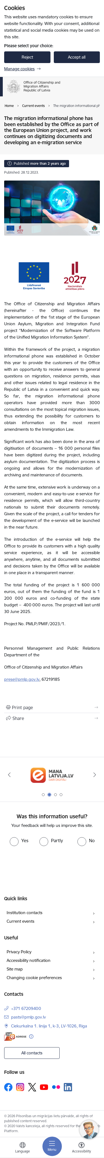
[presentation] (46, 867)
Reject (27, 57)
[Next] (95, 774)
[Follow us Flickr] (56, 1087)
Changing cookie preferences (34, 977)
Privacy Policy (19, 951)
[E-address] (15, 1036)
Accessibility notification (28, 960)
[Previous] (9, 774)
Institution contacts (24, 912)
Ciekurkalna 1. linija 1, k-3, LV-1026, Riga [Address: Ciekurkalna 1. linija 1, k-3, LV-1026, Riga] (49, 1026)
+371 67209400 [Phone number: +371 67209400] (26, 1008)
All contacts (31, 1053)
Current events (20, 921)
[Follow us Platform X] (32, 1087)
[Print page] (52, 707)
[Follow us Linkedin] (68, 1087)
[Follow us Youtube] (44, 1087)
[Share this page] (52, 718)
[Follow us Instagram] (20, 1087)
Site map (15, 969)
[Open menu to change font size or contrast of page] (81, 1148)
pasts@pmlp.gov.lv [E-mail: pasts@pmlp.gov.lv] (28, 1017)
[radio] (19, 840)
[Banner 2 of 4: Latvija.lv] (52, 774)
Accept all (76, 57)
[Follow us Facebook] (8, 1087)
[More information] (31, 1036)
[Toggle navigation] (52, 1146)
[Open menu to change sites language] (22, 1148)
